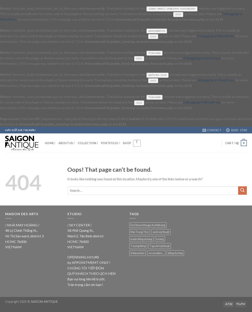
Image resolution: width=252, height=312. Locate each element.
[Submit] (242, 190)
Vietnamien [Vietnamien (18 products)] (138, 252)
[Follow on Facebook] (137, 143)
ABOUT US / (66, 143)
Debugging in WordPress (216, 36)
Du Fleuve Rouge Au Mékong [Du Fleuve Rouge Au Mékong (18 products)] (148, 225)
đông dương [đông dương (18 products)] (175, 252)
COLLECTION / (88, 143)
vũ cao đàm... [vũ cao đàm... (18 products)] (156, 252)
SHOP (127, 143)
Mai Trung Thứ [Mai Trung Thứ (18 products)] (140, 231)
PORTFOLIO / (110, 143)
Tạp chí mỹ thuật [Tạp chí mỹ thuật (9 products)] (160, 245)
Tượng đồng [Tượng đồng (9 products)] (138, 245)
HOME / (50, 143)
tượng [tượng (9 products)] (160, 238)
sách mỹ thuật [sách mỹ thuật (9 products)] (161, 231)
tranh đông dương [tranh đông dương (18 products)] (141, 238)
